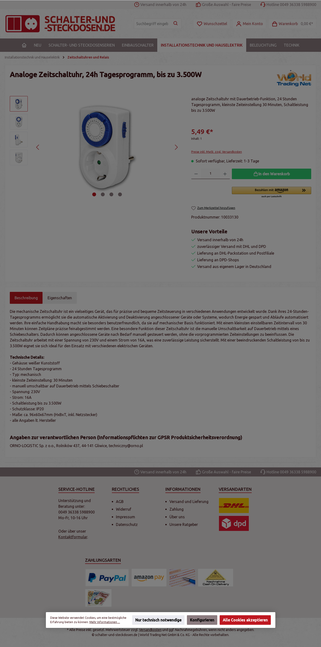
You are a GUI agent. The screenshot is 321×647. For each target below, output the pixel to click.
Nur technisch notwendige (158, 620)
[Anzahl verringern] (196, 174)
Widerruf (123, 509)
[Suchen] (175, 23)
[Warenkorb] (292, 24)
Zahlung (176, 509)
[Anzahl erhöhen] (225, 174)
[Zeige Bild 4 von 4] (120, 194)
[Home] (24, 45)
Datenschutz (127, 524)
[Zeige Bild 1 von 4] (94, 194)
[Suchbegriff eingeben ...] (152, 23)
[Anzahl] (210, 174)
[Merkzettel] (211, 24)
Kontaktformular (72, 537)
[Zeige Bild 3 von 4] (111, 194)
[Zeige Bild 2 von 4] (103, 194)
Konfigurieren (202, 620)
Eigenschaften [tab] (60, 298)
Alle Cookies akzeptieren (245, 620)
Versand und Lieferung (188, 501)
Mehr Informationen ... (104, 622)
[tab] (26, 298)
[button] (271, 192)
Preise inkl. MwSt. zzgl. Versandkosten (216, 151)
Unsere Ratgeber (183, 524)
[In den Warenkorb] (271, 174)
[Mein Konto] (249, 24)
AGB (120, 501)
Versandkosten (150, 630)
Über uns (177, 517)
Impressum (125, 517)
